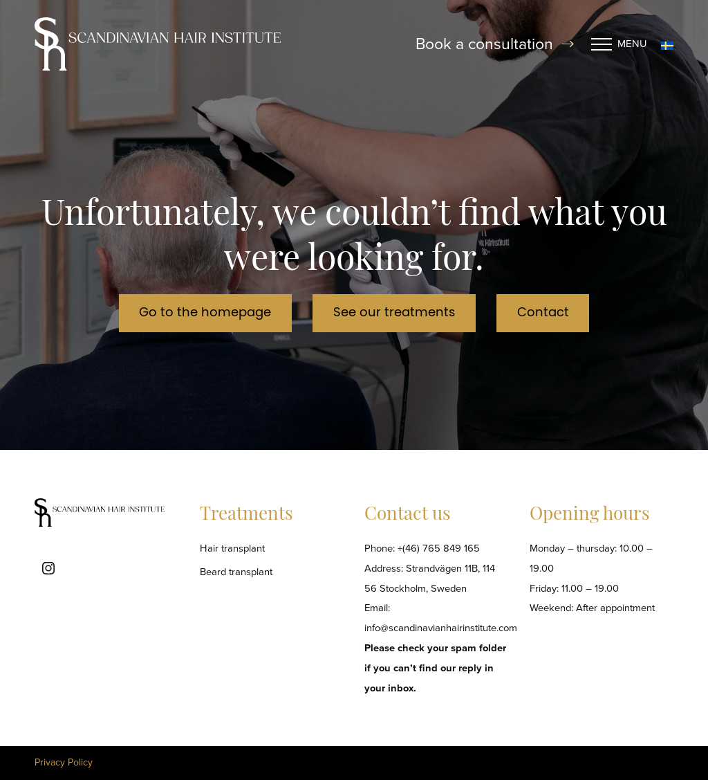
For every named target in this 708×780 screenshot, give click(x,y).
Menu (619, 44)
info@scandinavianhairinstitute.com (440, 627)
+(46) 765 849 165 (439, 548)
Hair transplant (232, 548)
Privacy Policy (64, 762)
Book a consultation (495, 44)
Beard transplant (236, 571)
